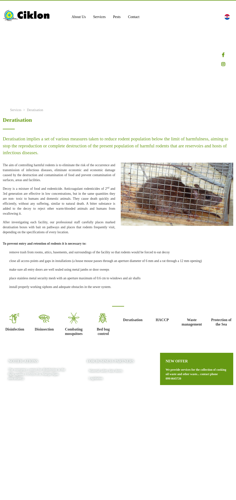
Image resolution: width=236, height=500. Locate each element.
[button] (227, 17)
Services (99, 17)
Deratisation (35, 110)
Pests (117, 17)
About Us (79, 17)
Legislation (96, 378)
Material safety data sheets (106, 370)
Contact (133, 17)
